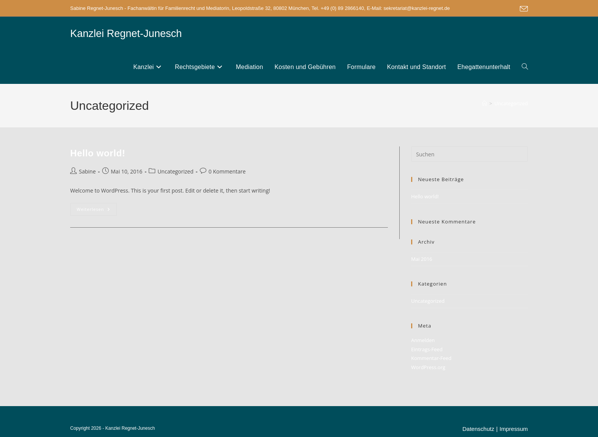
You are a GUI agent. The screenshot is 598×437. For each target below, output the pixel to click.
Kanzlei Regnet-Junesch (126, 33)
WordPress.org (428, 367)
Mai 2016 (421, 258)
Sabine (87, 171)
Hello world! (97, 153)
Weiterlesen (97, 211)
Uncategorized (511, 103)
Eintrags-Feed (426, 349)
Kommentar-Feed (431, 358)
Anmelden (423, 340)
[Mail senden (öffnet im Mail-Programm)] (523, 9)
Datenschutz (478, 429)
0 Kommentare (227, 171)
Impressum (514, 429)
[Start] (484, 103)
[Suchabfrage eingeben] (469, 154)
